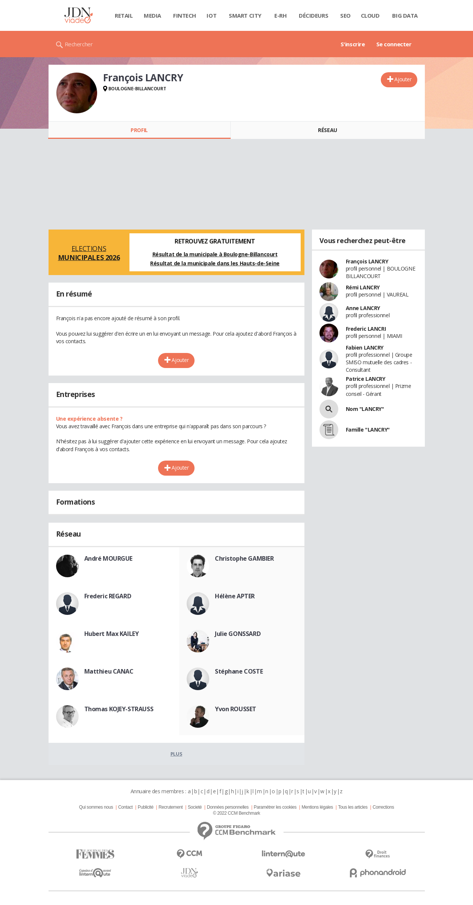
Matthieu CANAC (109, 671)
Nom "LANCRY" (365, 408)
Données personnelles (228, 807)
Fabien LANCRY (365, 347)
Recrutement (170, 807)
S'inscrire (353, 44)
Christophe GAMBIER (244, 558)
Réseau (327, 130)
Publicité (146, 807)
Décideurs (313, 15)
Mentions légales (317, 807)
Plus (176, 753)
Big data (405, 15)
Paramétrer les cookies (275, 807)
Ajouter (402, 79)
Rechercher (79, 44)
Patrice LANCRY (365, 378)
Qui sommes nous (96, 807)
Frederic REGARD (107, 596)
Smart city (245, 15)
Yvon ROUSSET (235, 709)
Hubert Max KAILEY (111, 634)
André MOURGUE (108, 558)
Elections (89, 253)
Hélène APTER (235, 596)
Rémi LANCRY (363, 287)
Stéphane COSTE (239, 671)
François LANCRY (367, 261)
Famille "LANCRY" (368, 429)
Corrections (383, 807)
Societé (195, 807)
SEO (345, 15)
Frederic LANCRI (366, 328)
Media (152, 15)
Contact (125, 807)
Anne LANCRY (363, 308)
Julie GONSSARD (237, 634)
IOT (211, 15)
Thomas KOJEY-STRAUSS (119, 709)
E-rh (280, 15)
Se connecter (394, 44)
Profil (139, 130)
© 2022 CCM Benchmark (236, 813)
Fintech (184, 15)
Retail (123, 15)
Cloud (370, 15)
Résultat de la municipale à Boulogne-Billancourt (215, 254)
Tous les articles (352, 807)
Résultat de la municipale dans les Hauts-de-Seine (214, 263)
